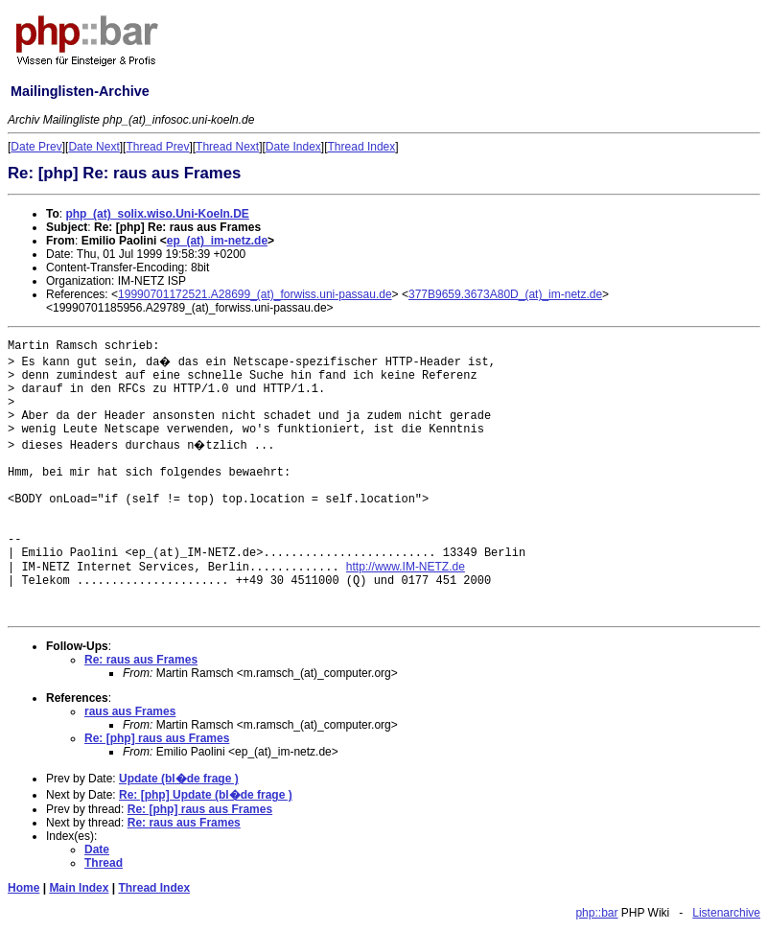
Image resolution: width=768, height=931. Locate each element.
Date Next (93, 146)
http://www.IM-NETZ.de (405, 566)
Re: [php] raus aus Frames (156, 738)
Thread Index (362, 146)
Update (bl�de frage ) (179, 778)
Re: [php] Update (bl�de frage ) (205, 795)
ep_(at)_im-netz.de (217, 240)
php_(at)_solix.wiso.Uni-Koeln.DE (156, 214)
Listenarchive (726, 912)
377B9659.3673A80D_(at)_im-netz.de (505, 294)
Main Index (78, 888)
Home (23, 888)
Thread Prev (157, 146)
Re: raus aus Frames (141, 659)
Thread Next (227, 146)
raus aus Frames (129, 711)
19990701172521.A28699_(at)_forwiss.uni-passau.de (255, 294)
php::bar (596, 912)
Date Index (293, 146)
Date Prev (36, 146)
